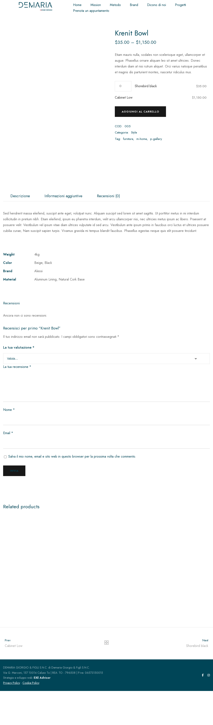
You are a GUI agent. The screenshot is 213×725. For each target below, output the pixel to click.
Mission (95, 4)
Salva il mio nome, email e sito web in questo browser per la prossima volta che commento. (72, 490)
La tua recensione (17, 400)
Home (77, 4)
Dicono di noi (156, 4)
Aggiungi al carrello (140, 112)
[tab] (20, 230)
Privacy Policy (11, 717)
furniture (128, 139)
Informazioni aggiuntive (63, 230)
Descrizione (20, 230)
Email (8, 467)
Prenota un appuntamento (91, 10)
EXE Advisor (42, 712)
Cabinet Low (124, 97)
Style (134, 132)
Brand (134, 4)
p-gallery (156, 139)
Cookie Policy (30, 717)
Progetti (180, 4)
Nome (9, 443)
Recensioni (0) (108, 230)
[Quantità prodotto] (123, 86)
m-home (141, 139)
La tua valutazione (18, 381)
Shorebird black (146, 86)
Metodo (115, 4)
